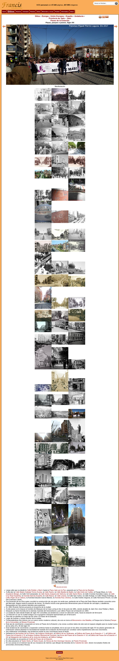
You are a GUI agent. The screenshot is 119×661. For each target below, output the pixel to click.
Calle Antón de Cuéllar (84, 592)
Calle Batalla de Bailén (65, 592)
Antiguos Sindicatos (45, 633)
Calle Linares (61, 596)
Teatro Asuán (38, 641)
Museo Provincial (28, 622)
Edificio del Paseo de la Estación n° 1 (91, 633)
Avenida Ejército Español (32, 596)
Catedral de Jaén (81, 643)
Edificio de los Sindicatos (65, 633)
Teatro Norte (26, 641)
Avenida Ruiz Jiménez (63, 598)
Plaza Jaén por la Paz (57, 590)
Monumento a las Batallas (82, 620)
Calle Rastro (49, 592)
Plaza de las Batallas (86, 590)
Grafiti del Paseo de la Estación (40, 639)
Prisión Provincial (80, 641)
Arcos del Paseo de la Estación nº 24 (74, 635)
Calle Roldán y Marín (35, 590)
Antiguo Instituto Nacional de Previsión (42, 635)
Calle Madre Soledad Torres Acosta (29, 592)
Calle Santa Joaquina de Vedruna (53, 594)
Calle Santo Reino (75, 594)
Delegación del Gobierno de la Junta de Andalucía (29, 637)
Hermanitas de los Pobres (25, 633)
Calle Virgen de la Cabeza (15, 598)
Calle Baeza (49, 596)
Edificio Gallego (56, 637)
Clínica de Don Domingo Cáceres (58, 641)
